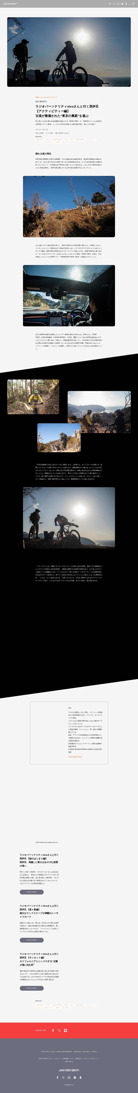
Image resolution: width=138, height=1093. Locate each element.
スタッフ (57, 1058)
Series (94, 1051)
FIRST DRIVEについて (46, 1058)
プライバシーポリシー (90, 1058)
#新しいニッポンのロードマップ (46, 97)
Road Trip (38, 129)
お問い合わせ (69, 1061)
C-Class (48, 139)
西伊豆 (58, 142)
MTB (66, 139)
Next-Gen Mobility (64, 1051)
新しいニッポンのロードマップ (45, 142)
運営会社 (78, 1058)
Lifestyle (77, 1051)
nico (71, 139)
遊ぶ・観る (66, 142)
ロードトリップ (91, 139)
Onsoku (86, 1051)
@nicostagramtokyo (75, 756)
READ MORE (32, 892)
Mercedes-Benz (57, 139)
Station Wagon (80, 139)
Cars (53, 1051)
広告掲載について (68, 1058)
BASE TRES (40, 139)
